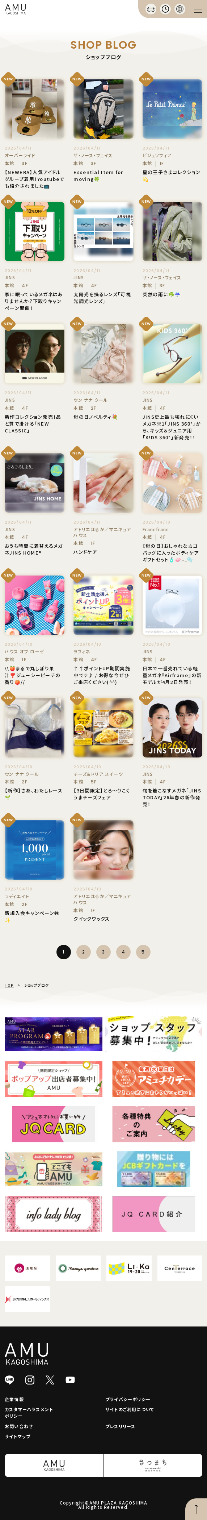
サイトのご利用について (129, 1409)
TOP (9, 985)
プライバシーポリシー (128, 1399)
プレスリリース (120, 1426)
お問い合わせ (19, 1426)
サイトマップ (17, 1436)
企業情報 (14, 1399)
